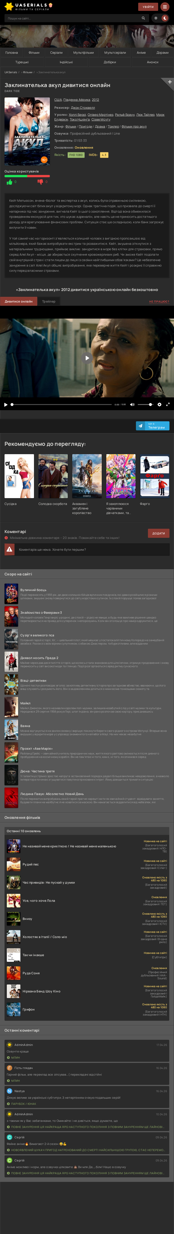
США (58, 99)
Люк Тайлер (145, 114)
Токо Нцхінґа (80, 119)
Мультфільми (83, 52)
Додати (158, 533)
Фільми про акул (134, 126)
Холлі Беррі (77, 114)
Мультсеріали (115, 52)
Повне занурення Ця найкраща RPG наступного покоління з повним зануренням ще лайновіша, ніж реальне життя (87, 1127)
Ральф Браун (125, 114)
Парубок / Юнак (21, 1104)
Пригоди (85, 126)
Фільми (34, 52)
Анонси (153, 62)
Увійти (148, 7)
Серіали (56, 52)
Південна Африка (76, 99)
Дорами (163, 52)
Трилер (113, 126)
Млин (13, 1057)
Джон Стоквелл (83, 107)
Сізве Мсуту (101, 119)
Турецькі (22, 62)
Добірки (110, 62)
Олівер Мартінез (100, 114)
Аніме (141, 52)
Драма (100, 126)
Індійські (66, 62)
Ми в (156, 425)
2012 (95, 99)
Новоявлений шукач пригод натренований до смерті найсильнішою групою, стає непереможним (87, 1150)
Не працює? (159, 301)
